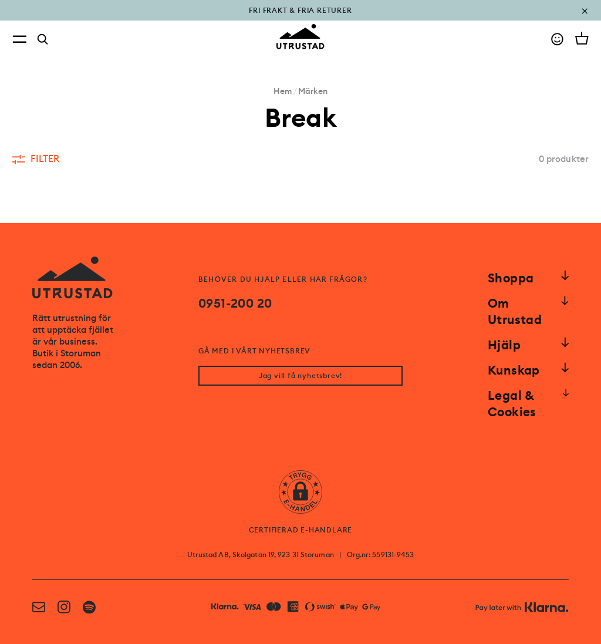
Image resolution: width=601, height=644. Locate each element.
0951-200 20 (235, 303)
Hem (283, 91)
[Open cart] (582, 38)
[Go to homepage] (300, 36)
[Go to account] (557, 39)
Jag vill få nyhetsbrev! (300, 375)
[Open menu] (19, 39)
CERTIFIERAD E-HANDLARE (301, 530)
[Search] (43, 39)
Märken (312, 91)
